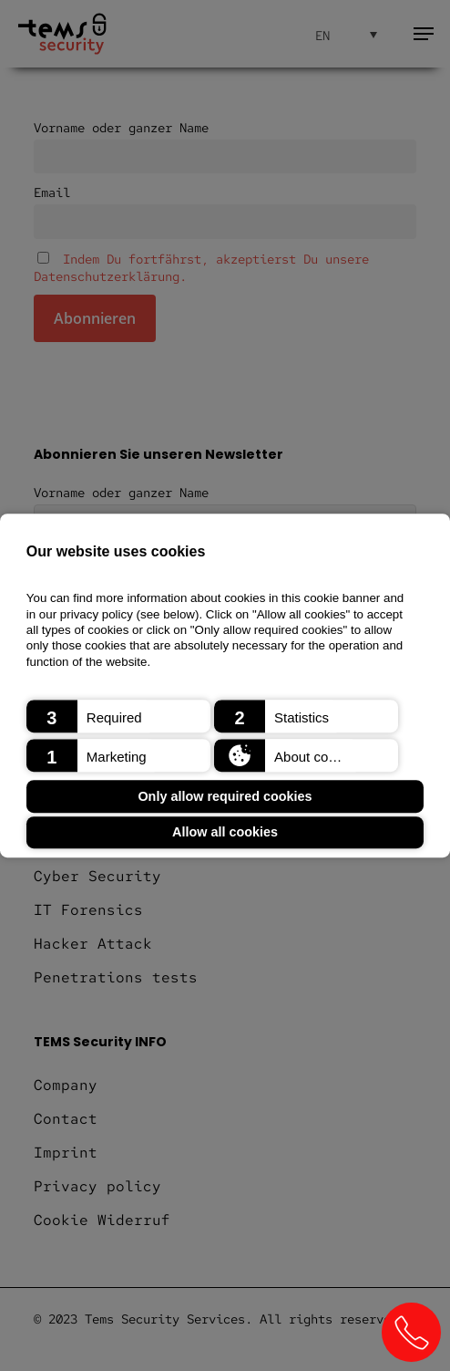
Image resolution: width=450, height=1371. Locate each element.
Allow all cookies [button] (225, 833)
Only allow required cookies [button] (225, 796)
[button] (118, 716)
